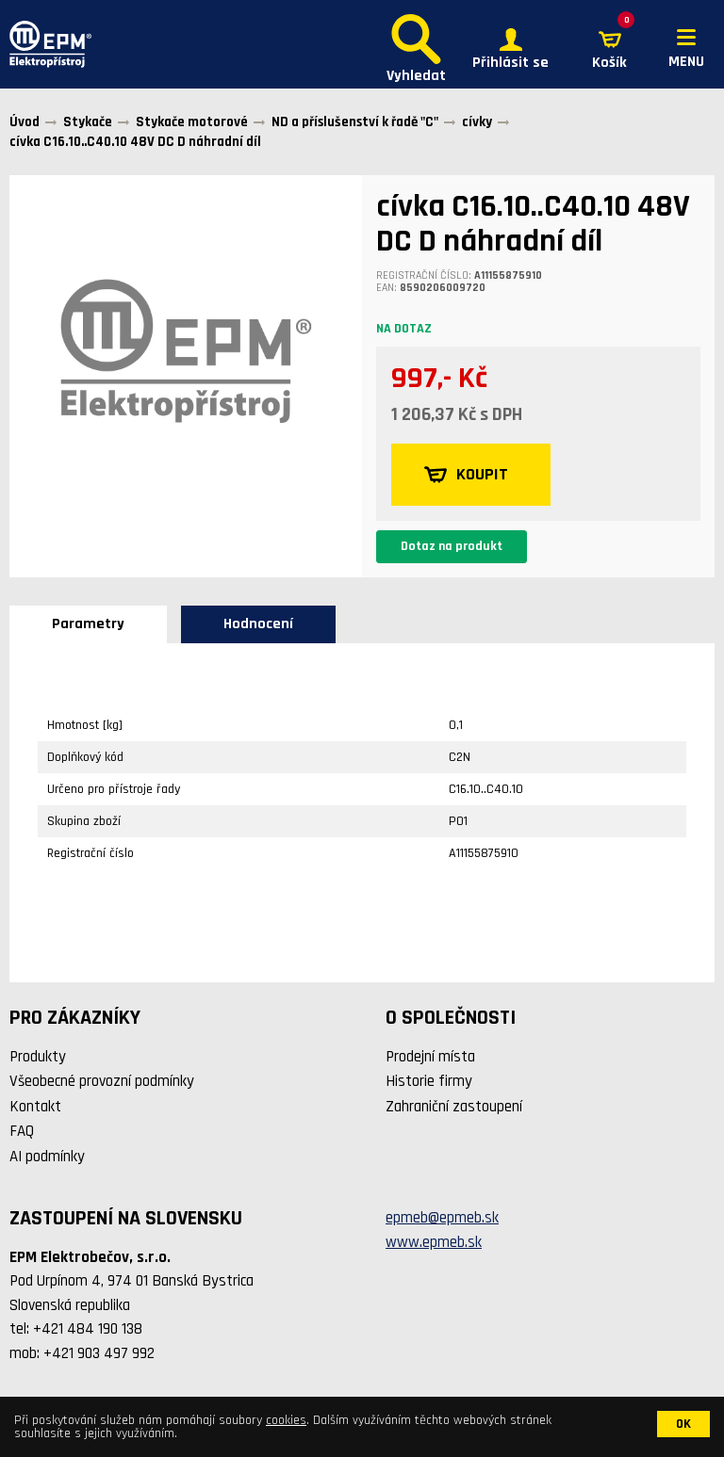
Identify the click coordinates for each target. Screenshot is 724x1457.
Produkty (37, 1056)
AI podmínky (47, 1156)
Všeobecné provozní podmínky (101, 1081)
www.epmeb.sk (434, 1242)
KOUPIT (466, 474)
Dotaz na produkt (451, 546)
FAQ (21, 1131)
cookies (286, 1420)
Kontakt (35, 1106)
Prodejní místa (430, 1056)
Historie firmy (429, 1081)
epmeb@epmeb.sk (442, 1217)
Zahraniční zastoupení (454, 1106)
